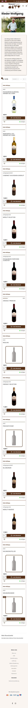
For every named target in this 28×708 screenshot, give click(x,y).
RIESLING (6, 342)
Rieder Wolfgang (6, 85)
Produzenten (8, 11)
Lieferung (14, 660)
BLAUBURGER (7, 468)
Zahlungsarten (14, 666)
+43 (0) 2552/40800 (20, 1)
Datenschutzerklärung (14, 681)
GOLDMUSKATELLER (9, 551)
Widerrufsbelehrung (14, 663)
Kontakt (14, 671)
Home (3, 11)
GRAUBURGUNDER (8, 593)
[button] (4, 121)
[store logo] (14, 6)
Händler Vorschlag (15, 79)
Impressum (14, 673)
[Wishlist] (23, 6)
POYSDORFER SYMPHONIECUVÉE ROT (11, 259)
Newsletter (13, 668)
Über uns (14, 653)
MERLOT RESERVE (8, 509)
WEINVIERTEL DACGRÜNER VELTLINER (9, 134)
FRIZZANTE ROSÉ (8, 426)
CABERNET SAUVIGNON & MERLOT (13, 175)
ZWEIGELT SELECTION (9, 384)
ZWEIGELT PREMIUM (9, 301)
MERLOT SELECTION (9, 217)
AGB (14, 655)
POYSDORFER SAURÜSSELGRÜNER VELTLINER (11, 92)
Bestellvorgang (13, 658)
